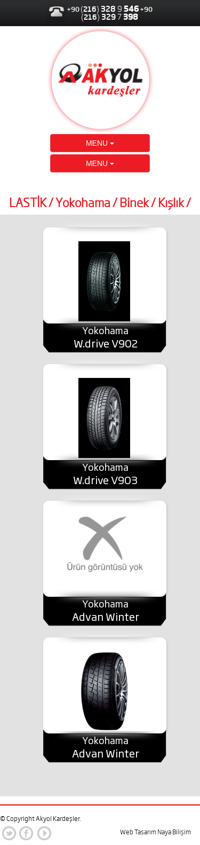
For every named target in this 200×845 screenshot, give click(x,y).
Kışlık (171, 202)
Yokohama (82, 202)
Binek (134, 202)
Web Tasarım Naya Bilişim (155, 832)
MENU (100, 143)
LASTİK (27, 202)
